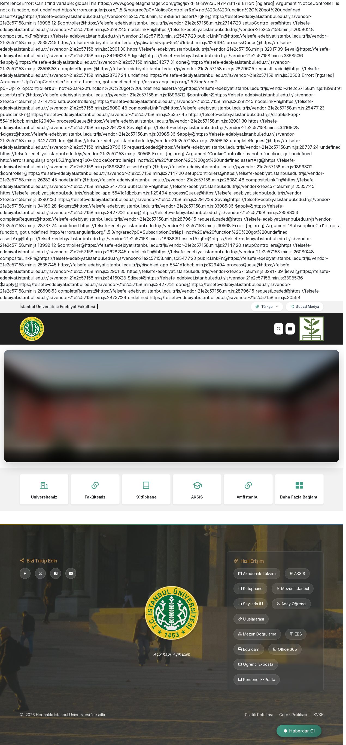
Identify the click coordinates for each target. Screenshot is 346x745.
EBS (296, 634)
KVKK (319, 714)
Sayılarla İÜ (250, 604)
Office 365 (285, 649)
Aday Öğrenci (291, 604)
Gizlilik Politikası (259, 714)
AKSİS (297, 574)
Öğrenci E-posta (255, 664)
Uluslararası (251, 619)
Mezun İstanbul (292, 589)
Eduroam (248, 649)
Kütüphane (250, 589)
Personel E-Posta (256, 680)
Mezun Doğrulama (257, 634)
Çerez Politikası (293, 714)
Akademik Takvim (257, 574)
